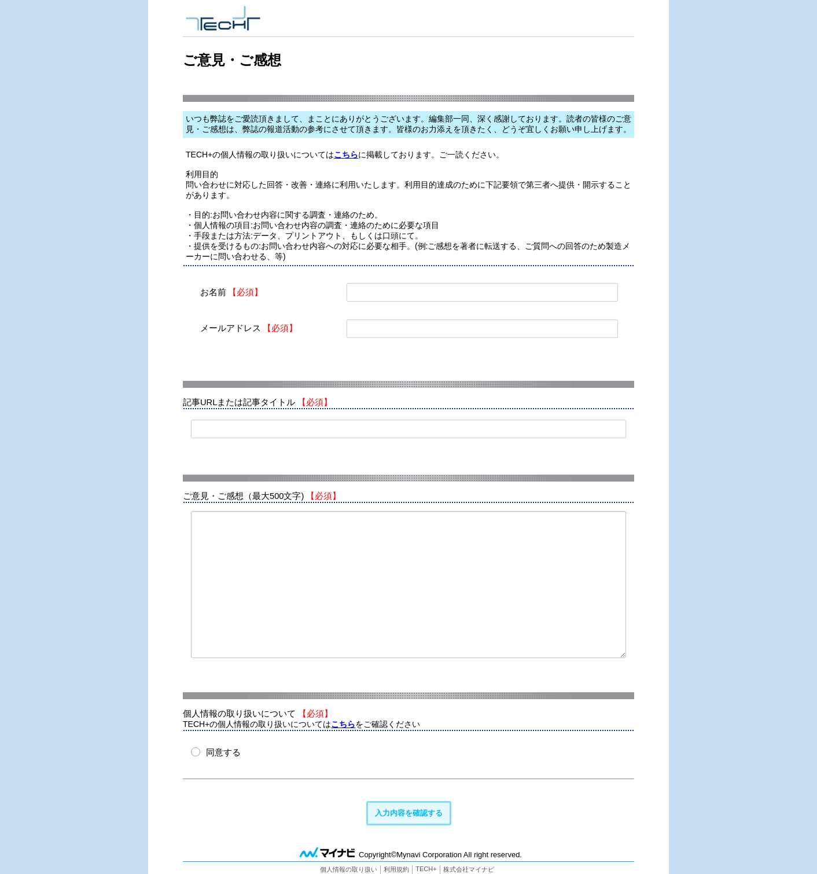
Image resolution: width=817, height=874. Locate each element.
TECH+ (425, 868)
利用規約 (396, 869)
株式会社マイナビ (468, 869)
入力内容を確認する (409, 813)
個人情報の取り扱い (348, 869)
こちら (346, 154)
